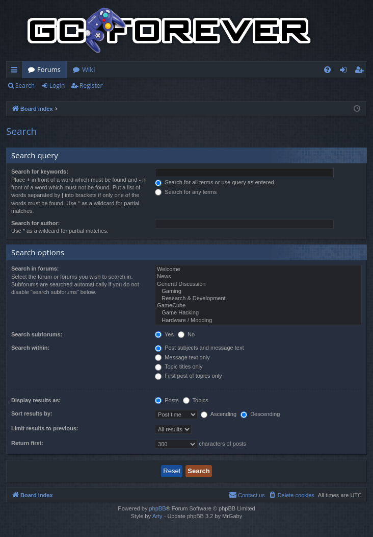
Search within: (30, 348)
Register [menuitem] (361, 71)
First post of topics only (188, 376)
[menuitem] (327, 69)
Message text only (182, 357)
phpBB (157, 508)
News (258, 276)
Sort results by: (31, 413)
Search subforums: (36, 334)
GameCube (258, 305)
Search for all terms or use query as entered (214, 182)
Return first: (27, 443)
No (186, 334)
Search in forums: (35, 268)
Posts (167, 400)
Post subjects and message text (199, 348)
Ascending (218, 414)
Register (90, 85)
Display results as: (36, 400)
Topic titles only (178, 366)
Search (25, 85)
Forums (49, 69)
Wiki (88, 69)
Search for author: (35, 223)
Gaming (258, 291)
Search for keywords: (39, 171)
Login (57, 85)
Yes (164, 334)
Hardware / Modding (258, 320)
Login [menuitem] (345, 71)
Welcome (258, 269)
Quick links (16, 71)
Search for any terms (186, 192)
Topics (195, 400)
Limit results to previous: (44, 428)
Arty (157, 516)
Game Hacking (258, 312)
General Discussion (258, 284)
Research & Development (258, 298)
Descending (260, 414)
